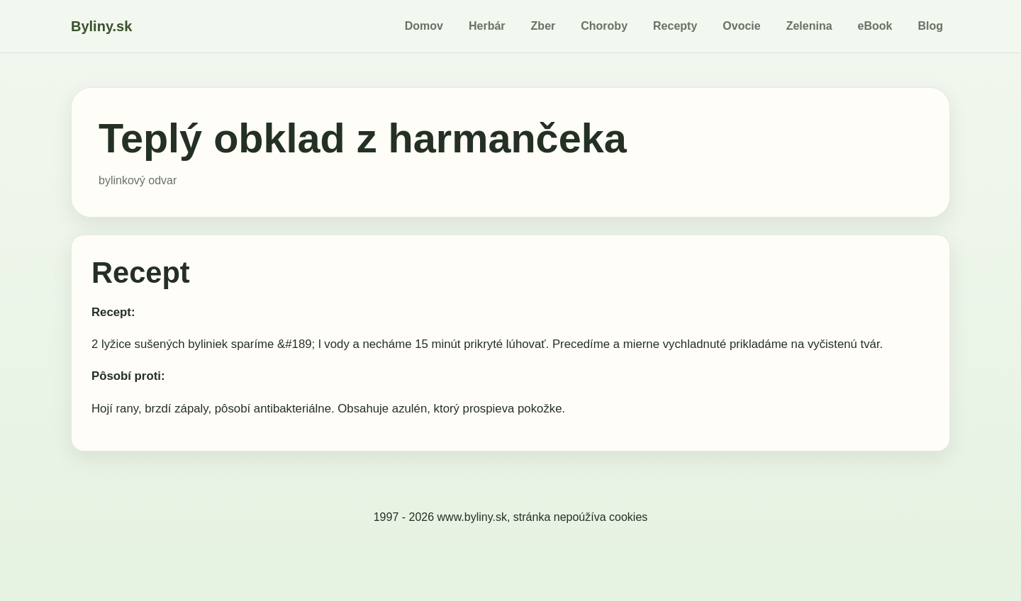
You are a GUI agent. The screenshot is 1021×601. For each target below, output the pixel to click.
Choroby (604, 26)
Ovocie (741, 26)
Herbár (487, 26)
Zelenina (809, 26)
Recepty (675, 26)
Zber (543, 26)
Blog (930, 26)
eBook (875, 26)
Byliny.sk (101, 26)
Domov (424, 26)
